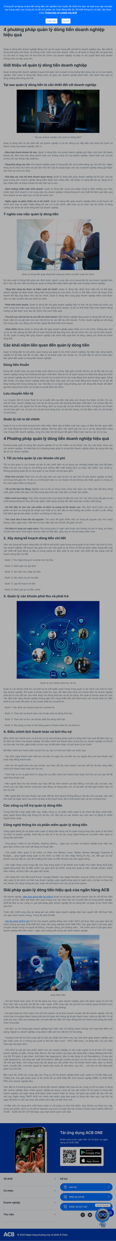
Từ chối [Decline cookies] (66, 21)
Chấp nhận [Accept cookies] (51, 21)
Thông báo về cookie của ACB (61, 12)
